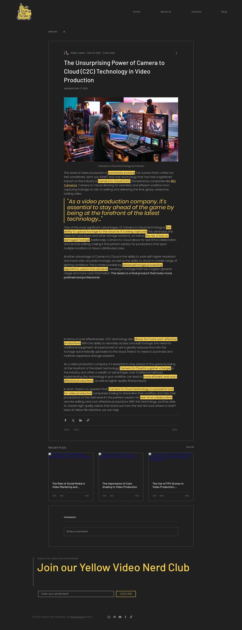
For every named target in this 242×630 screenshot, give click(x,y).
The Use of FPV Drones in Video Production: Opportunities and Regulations (168, 485)
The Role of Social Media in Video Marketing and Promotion (68, 485)
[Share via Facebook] (65, 420)
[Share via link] (88, 420)
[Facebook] (125, 617)
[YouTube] (120, 617)
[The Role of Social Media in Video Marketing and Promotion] (71, 465)
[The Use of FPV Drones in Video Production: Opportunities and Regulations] (171, 465)
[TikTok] (131, 617)
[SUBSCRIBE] (126, 594)
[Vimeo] (114, 617)
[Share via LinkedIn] (80, 420)
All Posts (52, 31)
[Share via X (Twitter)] (72, 420)
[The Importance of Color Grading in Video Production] (121, 465)
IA (64, 31)
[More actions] (176, 53)
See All (190, 447)
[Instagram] (109, 617)
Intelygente (77, 616)
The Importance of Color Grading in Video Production (119, 485)
